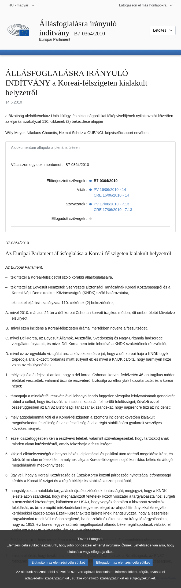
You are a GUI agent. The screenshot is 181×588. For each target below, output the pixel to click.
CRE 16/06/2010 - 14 (111, 195)
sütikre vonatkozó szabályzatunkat (98, 584)
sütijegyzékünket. (143, 584)
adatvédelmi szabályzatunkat (47, 584)
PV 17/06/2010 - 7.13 (111, 204)
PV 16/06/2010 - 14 (110, 189)
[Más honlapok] (146, 5)
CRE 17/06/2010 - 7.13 (113, 210)
